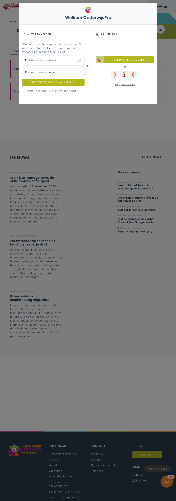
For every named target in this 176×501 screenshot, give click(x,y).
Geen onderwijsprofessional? (64, 91)
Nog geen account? (125, 84)
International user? (37, 91)
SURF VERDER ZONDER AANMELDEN (53, 82)
